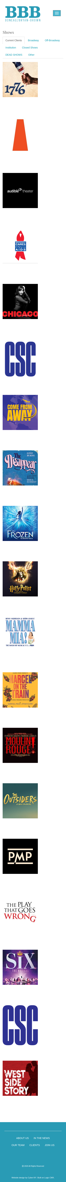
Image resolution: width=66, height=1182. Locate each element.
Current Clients (13, 40)
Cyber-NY (32, 1178)
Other (31, 54)
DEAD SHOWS (13, 54)
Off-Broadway (52, 40)
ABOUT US (22, 1138)
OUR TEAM (18, 1145)
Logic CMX (49, 1178)
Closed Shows (30, 47)
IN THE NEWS (42, 1138)
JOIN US (49, 1145)
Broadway (33, 40)
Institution (10, 47)
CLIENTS (34, 1145)
